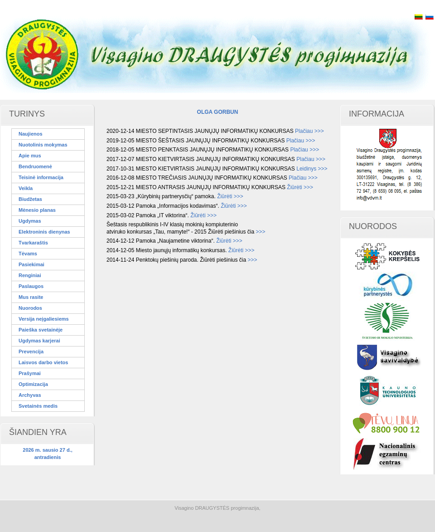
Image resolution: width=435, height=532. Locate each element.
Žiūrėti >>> (300, 187)
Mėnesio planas (37, 210)
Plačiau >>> (309, 131)
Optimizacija (33, 384)
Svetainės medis (38, 406)
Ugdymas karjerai (39, 340)
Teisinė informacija (41, 177)
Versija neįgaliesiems (44, 319)
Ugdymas (30, 221)
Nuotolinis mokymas (43, 144)
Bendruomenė (35, 166)
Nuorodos (30, 308)
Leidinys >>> (311, 169)
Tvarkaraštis (33, 242)
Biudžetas (30, 199)
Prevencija (31, 351)
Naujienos (31, 134)
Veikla (26, 188)
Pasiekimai (31, 264)
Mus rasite (31, 297)
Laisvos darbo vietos (43, 362)
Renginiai (30, 275)
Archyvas (30, 395)
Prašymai (30, 373)
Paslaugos (31, 286)
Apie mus (30, 155)
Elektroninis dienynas (44, 231)
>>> (260, 232)
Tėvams (28, 253)
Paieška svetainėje (41, 329)
